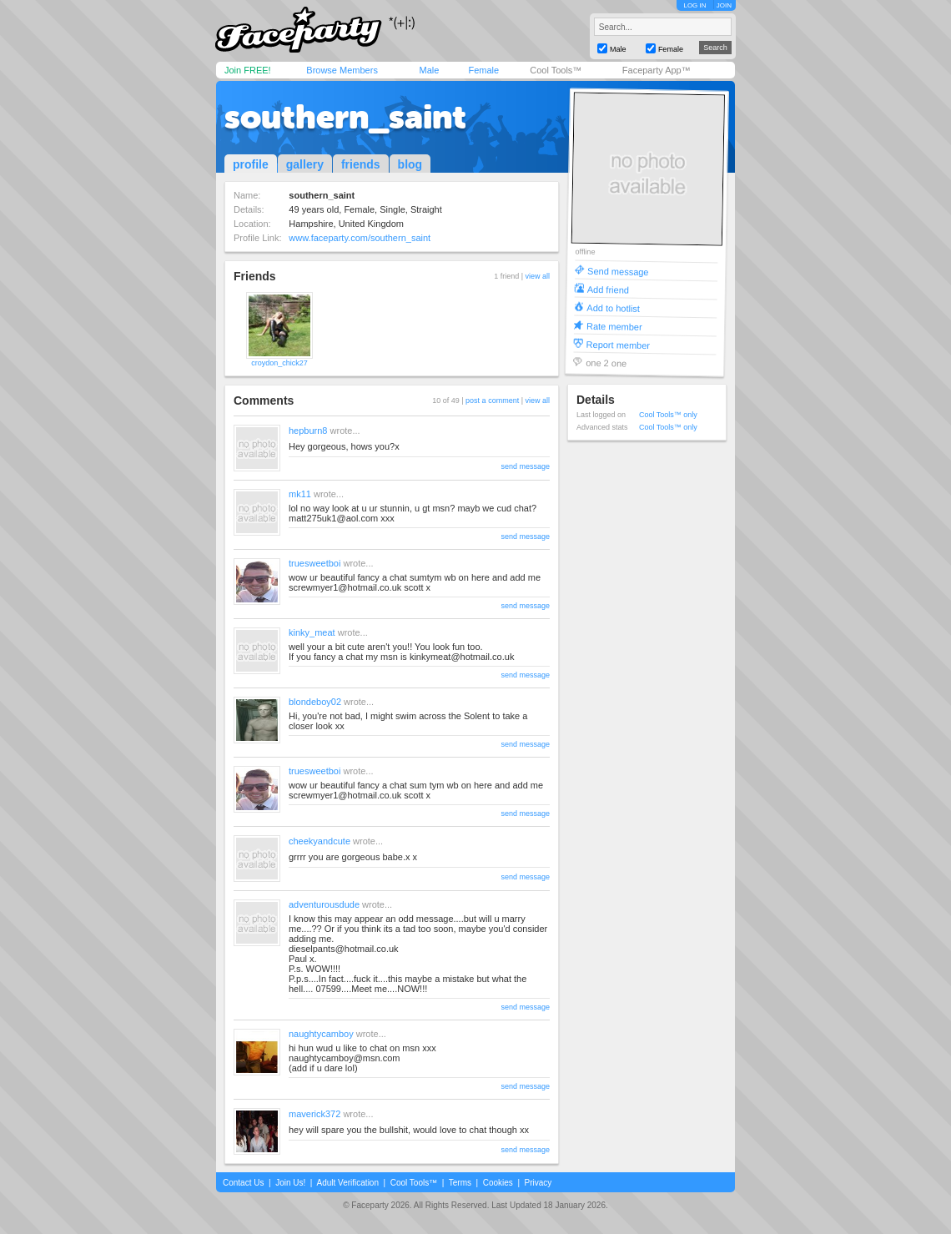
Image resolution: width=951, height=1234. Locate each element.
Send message (618, 270)
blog (410, 164)
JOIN (724, 5)
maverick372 (314, 1114)
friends (360, 164)
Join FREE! (247, 70)
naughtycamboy (321, 1034)
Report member (618, 344)
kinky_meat (312, 632)
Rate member (614, 325)
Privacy (538, 1182)
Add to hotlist (613, 307)
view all (537, 276)
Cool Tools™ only (668, 414)
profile (251, 164)
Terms (460, 1182)
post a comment (492, 400)
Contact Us (243, 1182)
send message (525, 466)
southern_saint (345, 117)
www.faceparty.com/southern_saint (359, 238)
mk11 (300, 494)
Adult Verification (347, 1182)
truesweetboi (314, 563)
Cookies (498, 1182)
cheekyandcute (319, 841)
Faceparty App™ (656, 70)
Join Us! (290, 1182)
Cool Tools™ (555, 70)
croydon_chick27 (279, 363)
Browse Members (342, 70)
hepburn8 (308, 431)
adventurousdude (324, 904)
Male (429, 70)
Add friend (608, 289)
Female (483, 70)
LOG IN (694, 5)
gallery (305, 164)
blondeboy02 (315, 702)
